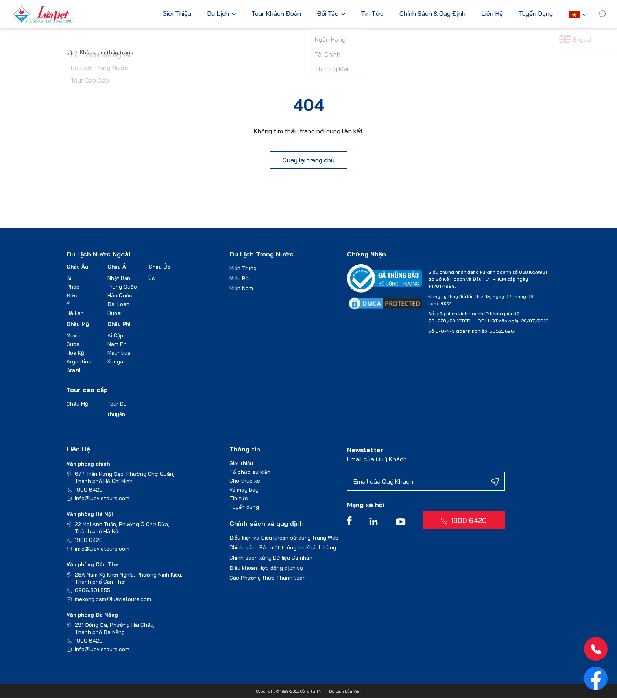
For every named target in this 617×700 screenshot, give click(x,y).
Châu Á (116, 268)
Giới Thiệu (178, 13)
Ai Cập (115, 336)
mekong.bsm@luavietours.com (113, 600)
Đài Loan (118, 305)
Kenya (115, 363)
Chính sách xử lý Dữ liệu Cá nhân (270, 559)
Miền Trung (243, 270)
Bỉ (69, 279)
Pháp (73, 288)
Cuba (73, 345)
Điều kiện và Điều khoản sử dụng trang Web (283, 539)
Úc (151, 279)
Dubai (114, 314)
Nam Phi (117, 345)
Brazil (73, 371)
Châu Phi (119, 325)
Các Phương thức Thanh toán (267, 579)
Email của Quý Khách (377, 460)
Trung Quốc (122, 288)
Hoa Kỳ (75, 354)
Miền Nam (241, 290)
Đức (72, 297)
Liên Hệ (493, 13)
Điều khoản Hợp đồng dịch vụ (266, 569)
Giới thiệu (241, 465)
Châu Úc (159, 268)
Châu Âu (77, 268)
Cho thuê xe (244, 482)
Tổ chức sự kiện (249, 473)
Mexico (75, 336)
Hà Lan (75, 314)
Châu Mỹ (78, 325)
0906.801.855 (92, 592)
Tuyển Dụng (537, 13)
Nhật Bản (118, 279)
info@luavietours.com (102, 500)
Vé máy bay (244, 491)
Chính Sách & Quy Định (434, 13)
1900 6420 (89, 491)
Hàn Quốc (119, 297)
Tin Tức (373, 13)
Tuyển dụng (244, 508)
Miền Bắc (240, 279)
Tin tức (238, 499)
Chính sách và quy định (266, 525)
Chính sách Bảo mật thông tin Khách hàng (282, 549)
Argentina (79, 363)
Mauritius (119, 354)
